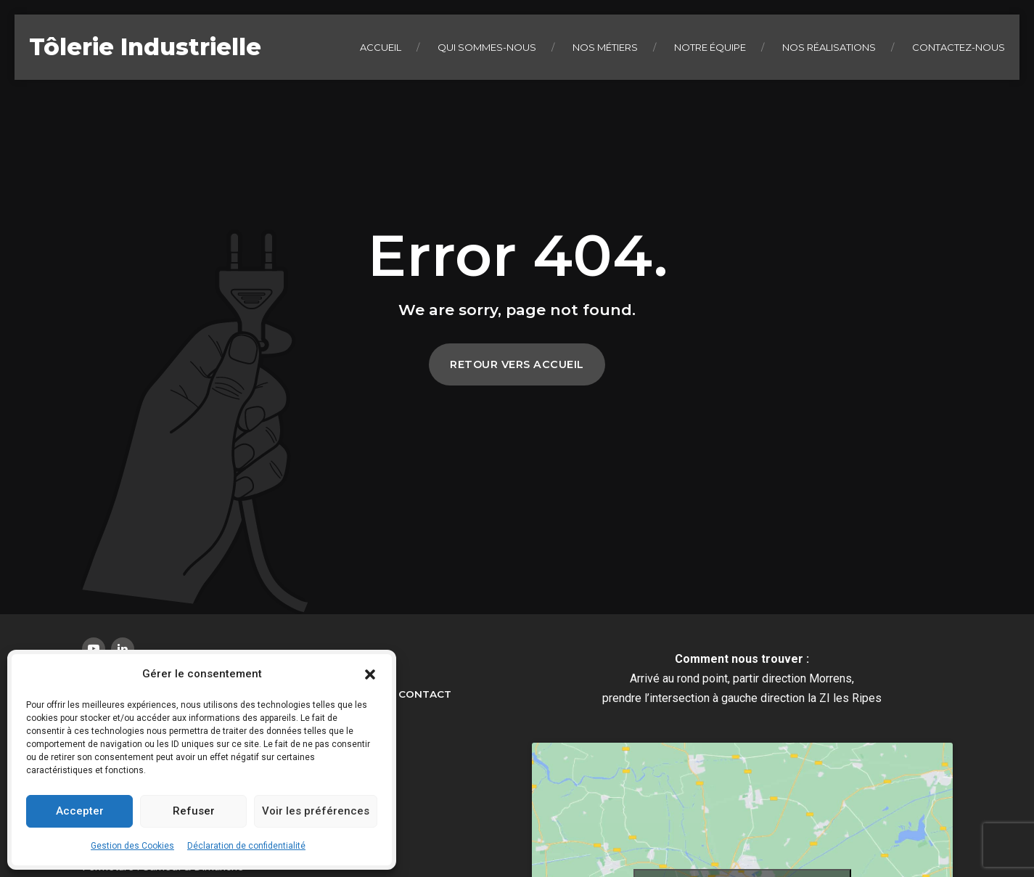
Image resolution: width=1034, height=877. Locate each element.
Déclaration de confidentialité (246, 846)
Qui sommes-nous (487, 47)
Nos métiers (605, 47)
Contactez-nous (958, 47)
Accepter (80, 810)
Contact (424, 694)
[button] (370, 674)
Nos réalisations (829, 47)
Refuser (194, 810)
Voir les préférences (315, 810)
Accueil (380, 47)
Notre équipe (710, 47)
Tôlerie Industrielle (145, 47)
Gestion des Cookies (132, 846)
